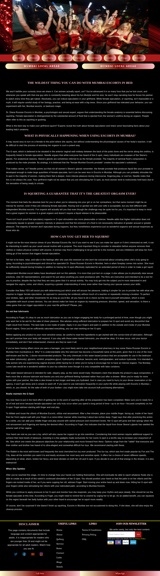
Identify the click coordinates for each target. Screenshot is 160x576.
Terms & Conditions (91, 530)
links (110, 58)
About (33, 58)
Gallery (49, 58)
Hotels (139, 58)
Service (65, 58)
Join (138, 534)
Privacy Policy (89, 534)
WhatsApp (119, 573)
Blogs (124, 58)
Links (59, 557)
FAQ (84, 539)
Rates (78, 58)
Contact (94, 58)
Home (18, 58)
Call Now (40, 573)
